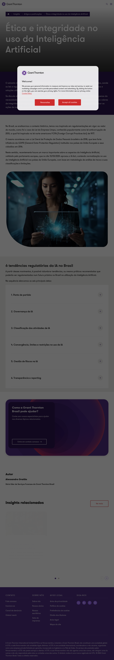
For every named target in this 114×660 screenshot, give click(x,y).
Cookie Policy (27, 93)
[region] (57, 88)
